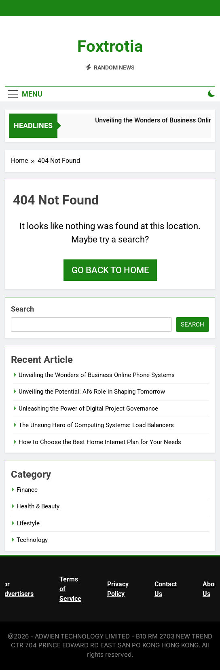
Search (22, 309)
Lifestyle (28, 523)
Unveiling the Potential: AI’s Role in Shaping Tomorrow (92, 391)
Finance (27, 489)
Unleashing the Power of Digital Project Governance (88, 408)
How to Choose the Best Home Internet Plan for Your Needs (100, 442)
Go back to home (110, 270)
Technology (32, 540)
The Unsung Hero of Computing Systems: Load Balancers (96, 425)
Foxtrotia (110, 46)
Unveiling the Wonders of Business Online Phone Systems (97, 375)
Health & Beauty (38, 506)
